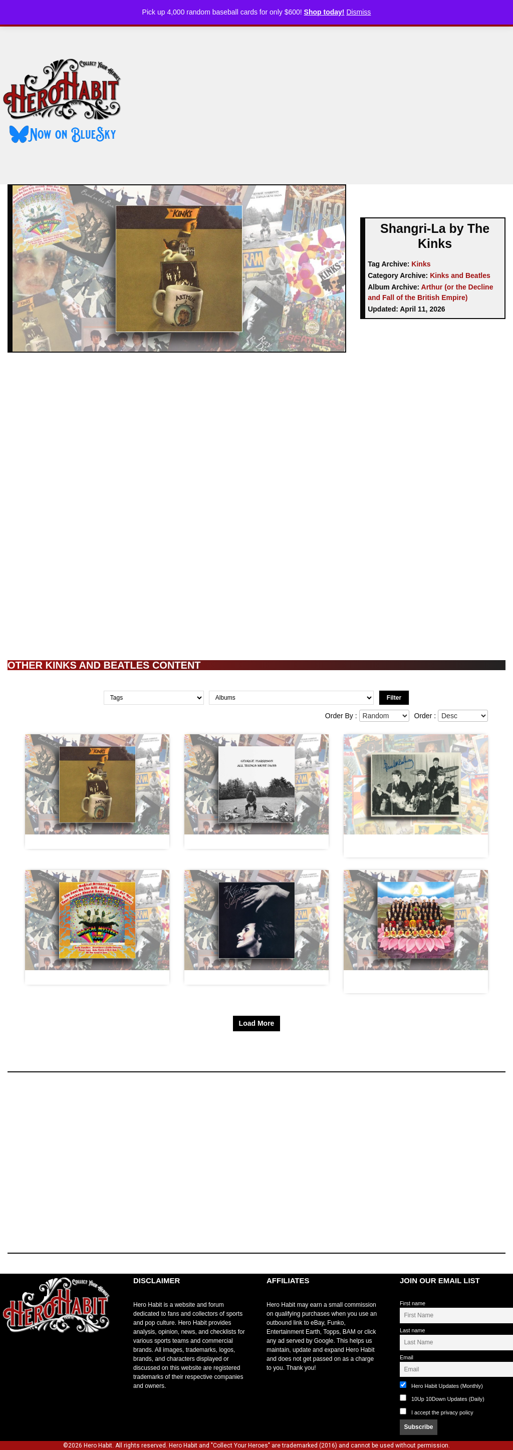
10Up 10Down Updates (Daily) (442, 1398)
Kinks (420, 264)
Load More (257, 1023)
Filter (394, 697)
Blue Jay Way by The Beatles (78, 977)
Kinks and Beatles (460, 275)
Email (406, 1357)
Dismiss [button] (358, 12)
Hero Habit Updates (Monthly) (441, 1385)
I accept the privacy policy (442, 1412)
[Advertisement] (326, 102)
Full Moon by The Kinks (229, 977)
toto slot (10, 1357)
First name (412, 1303)
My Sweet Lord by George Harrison (248, 841)
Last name (412, 1330)
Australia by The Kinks (68, 841)
